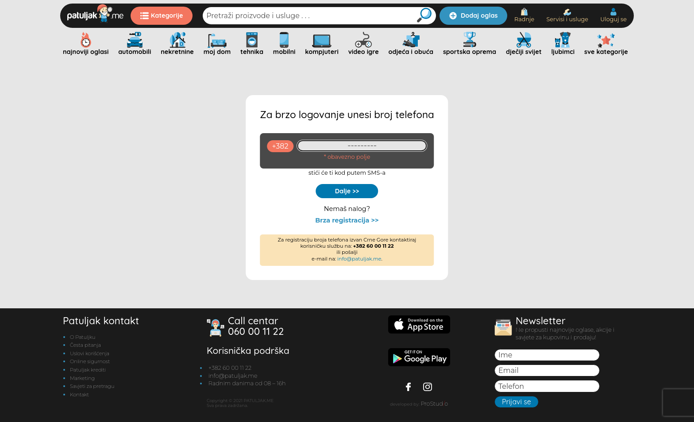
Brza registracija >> (346, 220)
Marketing (82, 378)
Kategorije (161, 15)
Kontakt (79, 394)
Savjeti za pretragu (92, 386)
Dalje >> (347, 191)
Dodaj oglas (473, 15)
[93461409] (362, 145)
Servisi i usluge (567, 16)
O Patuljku (82, 337)
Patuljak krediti (88, 370)
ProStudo (434, 403)
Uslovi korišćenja (89, 353)
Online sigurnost (90, 361)
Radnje (524, 15)
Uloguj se (613, 15)
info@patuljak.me (359, 259)
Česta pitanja (85, 345)
